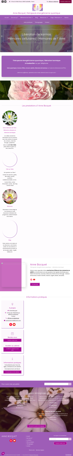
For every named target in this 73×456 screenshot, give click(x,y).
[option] (36, 36)
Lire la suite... (20, 402)
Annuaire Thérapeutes (34, 454)
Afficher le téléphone (53, 1)
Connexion (68, 454)
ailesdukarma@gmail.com (13, 320)
